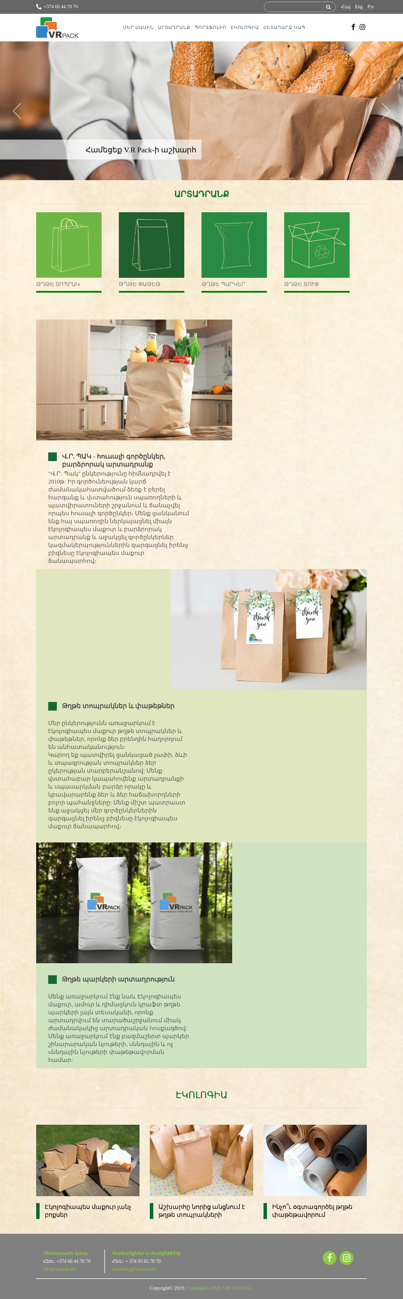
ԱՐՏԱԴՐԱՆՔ (174, 27)
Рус (371, 6)
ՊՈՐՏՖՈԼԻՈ (211, 27)
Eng (359, 6)
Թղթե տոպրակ (58, 284)
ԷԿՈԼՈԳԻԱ (245, 27)
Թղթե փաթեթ (140, 284)
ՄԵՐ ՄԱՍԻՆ (138, 27)
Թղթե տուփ (301, 284)
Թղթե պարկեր (223, 284)
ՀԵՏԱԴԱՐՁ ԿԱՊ (284, 27)
